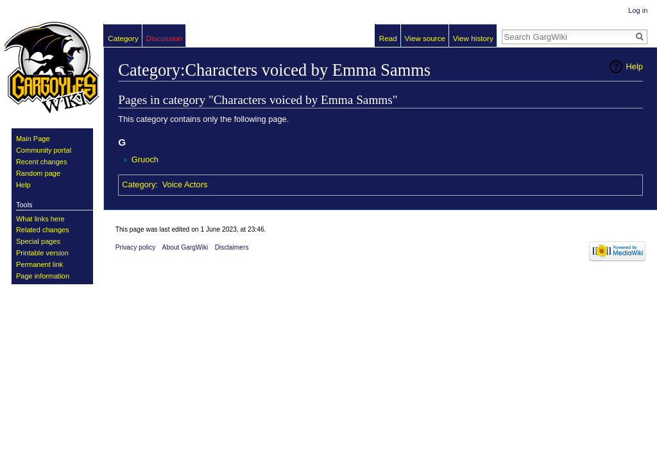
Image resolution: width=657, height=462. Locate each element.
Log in (637, 10)
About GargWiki (185, 247)
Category (138, 184)
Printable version (42, 253)
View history (473, 38)
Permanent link (39, 264)
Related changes (42, 230)
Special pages (38, 241)
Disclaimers (232, 247)
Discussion (164, 38)
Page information (42, 276)
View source (425, 38)
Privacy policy (135, 247)
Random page (38, 173)
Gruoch (145, 159)
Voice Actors (185, 184)
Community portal (43, 150)
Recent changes (41, 162)
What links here (40, 219)
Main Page (33, 138)
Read (388, 38)
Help (634, 66)
